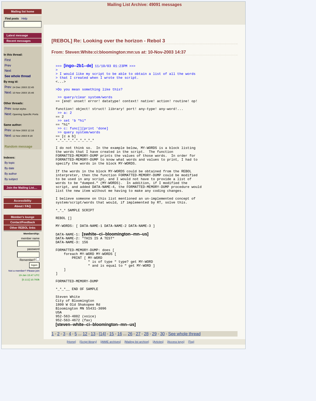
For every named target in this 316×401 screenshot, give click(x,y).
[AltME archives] (111, 392)
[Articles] (158, 392)
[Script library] (88, 392)
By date (9, 168)
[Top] (191, 392)
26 (130, 384)
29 (154, 384)
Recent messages (18, 40)
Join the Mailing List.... (21, 187)
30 (162, 384)
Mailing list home (22, 11)
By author (10, 173)
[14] (102, 384)
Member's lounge (22, 217)
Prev (7, 65)
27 (138, 384)
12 (85, 384)
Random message (18, 146)
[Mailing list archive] (136, 392)
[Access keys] (175, 392)
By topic (9, 162)
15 (111, 384)
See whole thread (17, 76)
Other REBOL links (23, 227)
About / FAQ (22, 206)
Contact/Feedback (22, 222)
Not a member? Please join (24, 270)
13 (93, 384)
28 (146, 384)
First (7, 60)
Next (7, 71)
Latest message (17, 35)
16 (119, 384)
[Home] (71, 392)
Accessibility (22, 200)
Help (25, 18)
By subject (11, 179)
